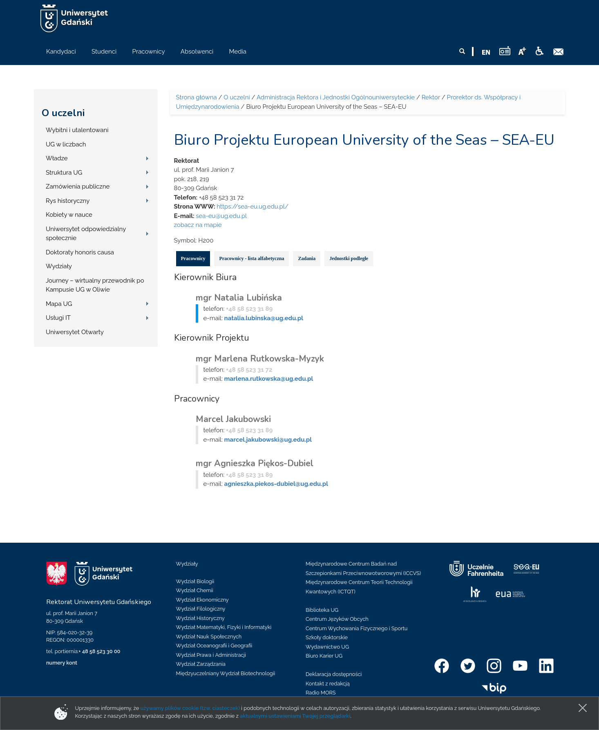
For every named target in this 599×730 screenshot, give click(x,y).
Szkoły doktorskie (327, 637)
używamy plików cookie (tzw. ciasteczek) (190, 708)
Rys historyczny (67, 200)
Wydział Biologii (195, 581)
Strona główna (196, 97)
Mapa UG (59, 304)
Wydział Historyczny (200, 618)
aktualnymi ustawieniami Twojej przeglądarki (295, 716)
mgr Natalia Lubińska (239, 297)
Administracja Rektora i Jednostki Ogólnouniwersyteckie (336, 97)
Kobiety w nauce (69, 214)
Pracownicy (193, 258)
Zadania (306, 258)
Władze (57, 158)
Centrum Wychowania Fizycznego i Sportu (356, 628)
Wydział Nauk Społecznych (209, 636)
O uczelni (63, 112)
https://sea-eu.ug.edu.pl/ (252, 206)
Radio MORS (321, 693)
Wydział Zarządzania (201, 664)
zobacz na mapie (198, 225)
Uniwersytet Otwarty (75, 332)
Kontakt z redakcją (328, 684)
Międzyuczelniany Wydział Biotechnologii (225, 673)
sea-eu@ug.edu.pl (221, 216)
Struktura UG (64, 172)
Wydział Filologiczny (201, 609)
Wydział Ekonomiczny (202, 600)
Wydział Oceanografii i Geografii (214, 645)
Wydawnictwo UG (327, 647)
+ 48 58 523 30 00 (99, 651)
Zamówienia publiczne (78, 186)
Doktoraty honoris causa (80, 252)
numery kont (61, 663)
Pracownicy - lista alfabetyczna (251, 258)
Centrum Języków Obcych (337, 619)
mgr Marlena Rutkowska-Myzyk (260, 358)
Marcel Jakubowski (233, 419)
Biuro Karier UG (324, 656)
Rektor (431, 97)
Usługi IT (58, 317)
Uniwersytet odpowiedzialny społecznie (86, 233)
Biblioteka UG (322, 610)
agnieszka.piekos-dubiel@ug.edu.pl (276, 483)
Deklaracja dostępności (334, 674)
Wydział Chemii (194, 590)
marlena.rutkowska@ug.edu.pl (268, 378)
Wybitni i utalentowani (77, 130)
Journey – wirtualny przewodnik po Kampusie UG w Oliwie (95, 285)
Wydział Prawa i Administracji (211, 655)
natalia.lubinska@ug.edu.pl (264, 318)
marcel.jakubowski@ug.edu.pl (268, 439)
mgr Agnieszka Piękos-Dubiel (254, 463)
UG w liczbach (66, 144)
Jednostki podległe (348, 258)
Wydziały (59, 266)
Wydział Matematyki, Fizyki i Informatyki (224, 627)
